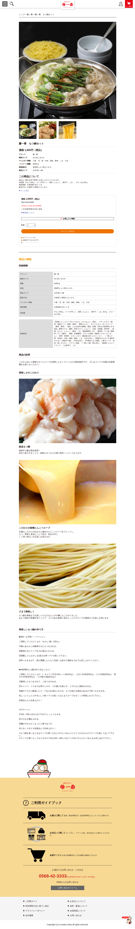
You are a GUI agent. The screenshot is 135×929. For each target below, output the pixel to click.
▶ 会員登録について (77, 911)
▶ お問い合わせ (75, 915)
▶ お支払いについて (77, 901)
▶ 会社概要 (28, 915)
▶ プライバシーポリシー (34, 911)
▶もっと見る (24, 191)
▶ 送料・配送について (78, 906)
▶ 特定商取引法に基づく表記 (36, 906)
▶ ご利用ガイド (30, 901)
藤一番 (30, 14)
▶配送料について (28, 213)
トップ (22, 14)
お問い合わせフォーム (67, 888)
